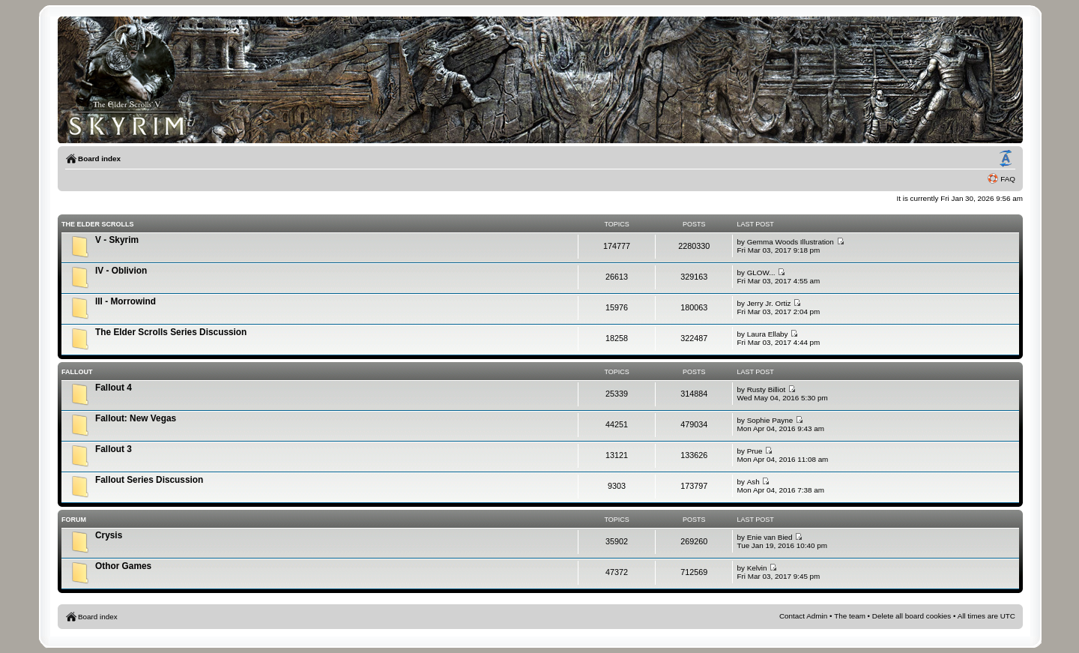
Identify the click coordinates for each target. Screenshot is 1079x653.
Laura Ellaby (767, 334)
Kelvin (757, 568)
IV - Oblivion (121, 270)
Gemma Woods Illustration (790, 242)
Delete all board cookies (911, 616)
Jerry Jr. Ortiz (769, 303)
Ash (753, 482)
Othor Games (123, 566)
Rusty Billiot (766, 389)
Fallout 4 (113, 387)
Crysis (108, 535)
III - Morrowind (125, 301)
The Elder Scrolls (97, 224)
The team (849, 616)
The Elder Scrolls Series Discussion (171, 332)
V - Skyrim (117, 240)
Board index (99, 158)
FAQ (1007, 179)
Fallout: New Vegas (135, 418)
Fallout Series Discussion (149, 480)
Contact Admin (803, 616)
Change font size (1005, 159)
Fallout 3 (113, 449)
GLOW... (761, 272)
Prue (755, 451)
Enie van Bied (770, 537)
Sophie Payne (770, 420)
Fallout (77, 372)
